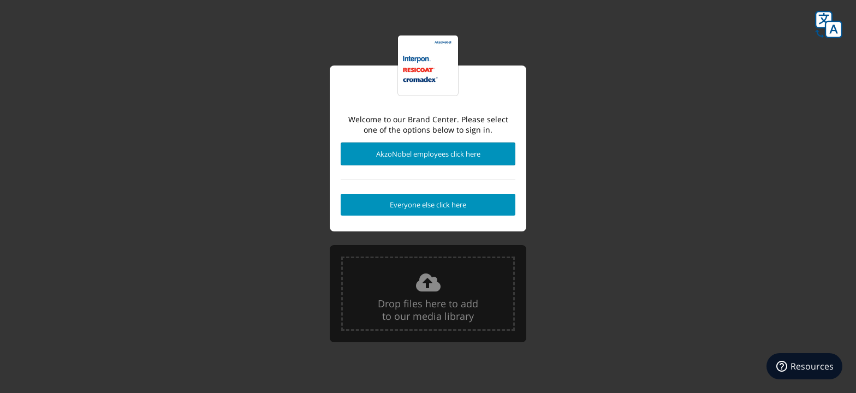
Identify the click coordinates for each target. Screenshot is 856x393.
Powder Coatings (428, 65)
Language (828, 24)
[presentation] (428, 294)
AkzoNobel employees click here (428, 154)
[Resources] (804, 366)
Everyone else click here (428, 205)
